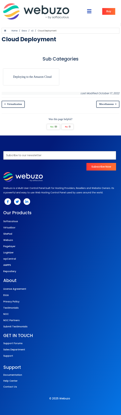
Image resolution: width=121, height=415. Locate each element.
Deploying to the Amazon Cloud (32, 76)
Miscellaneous (106, 104)
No (68, 126)
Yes (53, 126)
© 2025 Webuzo (59, 398)
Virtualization (14, 104)
